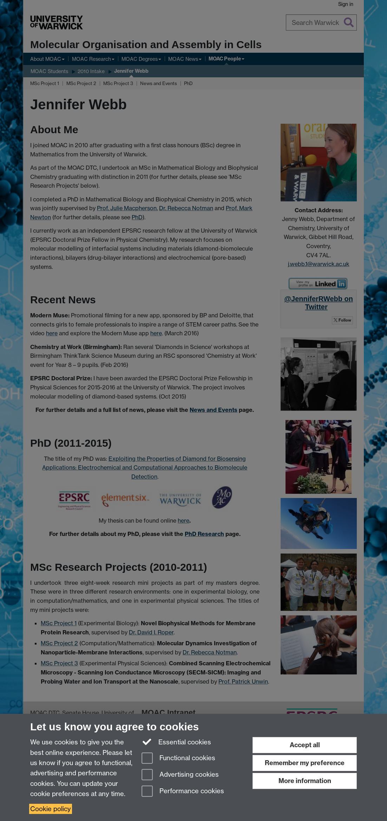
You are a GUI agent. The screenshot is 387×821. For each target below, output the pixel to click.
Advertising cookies (180, 775)
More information (304, 781)
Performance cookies (183, 791)
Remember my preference (305, 763)
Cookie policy (50, 809)
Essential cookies (176, 741)
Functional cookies (178, 758)
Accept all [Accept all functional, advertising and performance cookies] (305, 745)
